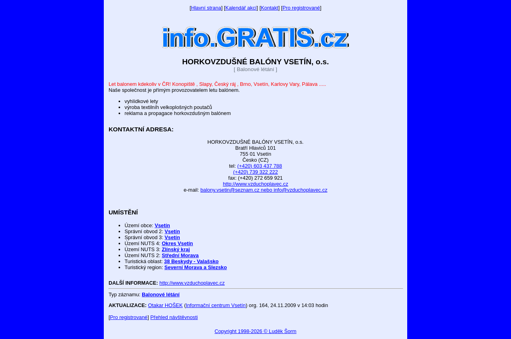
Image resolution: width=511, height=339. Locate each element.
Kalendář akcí (241, 8)
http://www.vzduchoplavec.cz (255, 184)
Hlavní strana (206, 8)
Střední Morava (180, 255)
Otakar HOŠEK (165, 305)
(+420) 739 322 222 (255, 172)
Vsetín (162, 225)
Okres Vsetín (177, 243)
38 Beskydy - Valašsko (191, 261)
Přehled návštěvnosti (174, 317)
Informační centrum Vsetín (216, 305)
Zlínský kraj (176, 249)
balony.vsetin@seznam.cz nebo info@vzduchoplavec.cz (263, 190)
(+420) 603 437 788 (259, 166)
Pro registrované (301, 8)
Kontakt (269, 8)
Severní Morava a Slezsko (195, 267)
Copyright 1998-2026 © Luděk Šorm (255, 331)
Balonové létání (161, 294)
